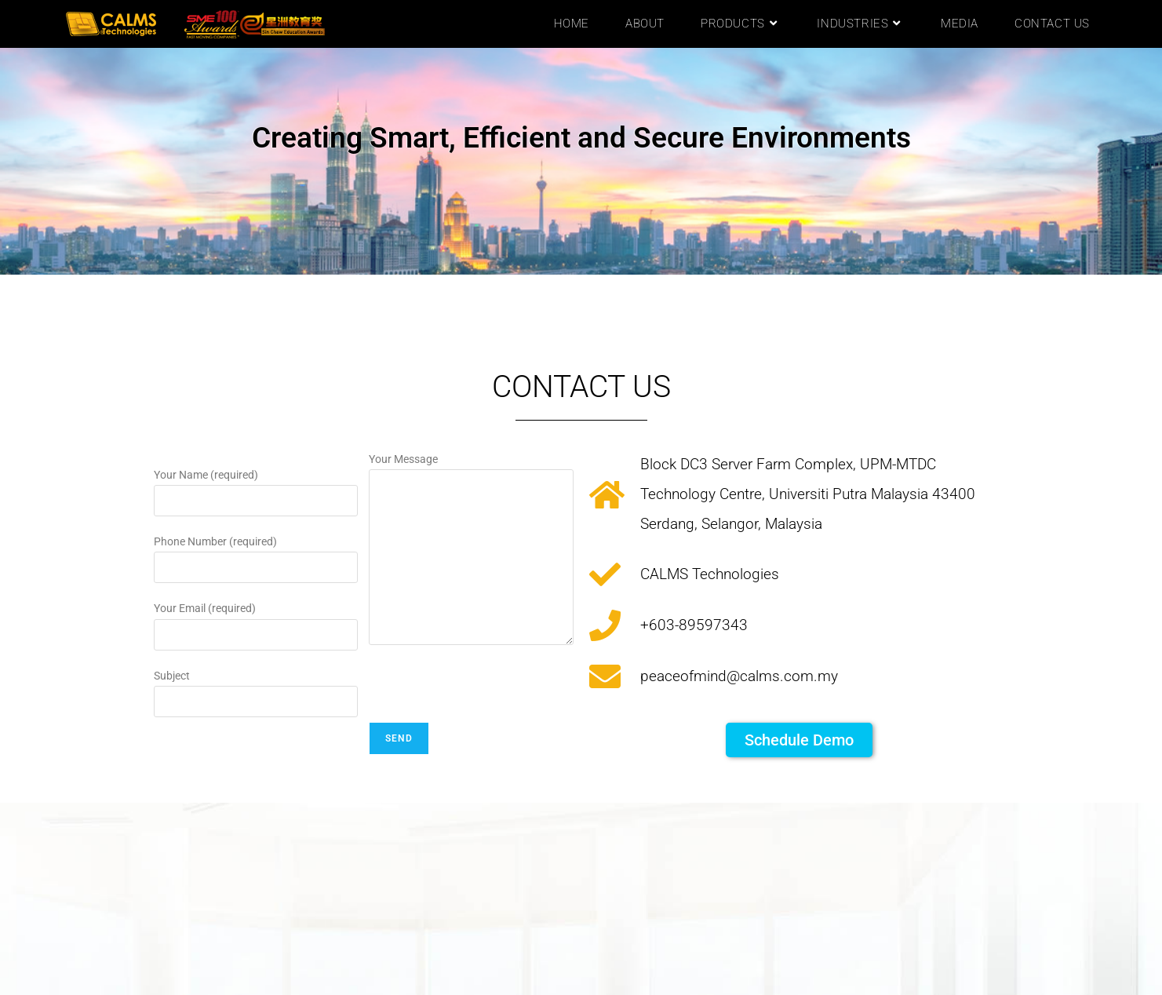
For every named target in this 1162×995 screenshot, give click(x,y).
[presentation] (488, 691)
